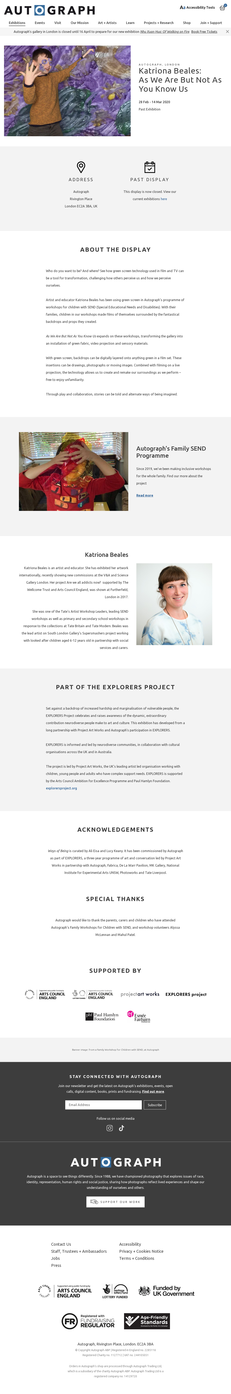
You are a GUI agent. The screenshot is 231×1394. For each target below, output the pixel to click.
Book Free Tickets (204, 31)
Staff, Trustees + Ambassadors (79, 1251)
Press (56, 1265)
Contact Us (61, 1244)
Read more (144, 495)
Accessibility (130, 1244)
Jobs (55, 1258)
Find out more (153, 1091)
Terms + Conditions (136, 1258)
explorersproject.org (61, 788)
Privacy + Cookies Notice (141, 1251)
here (164, 199)
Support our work (115, 1202)
